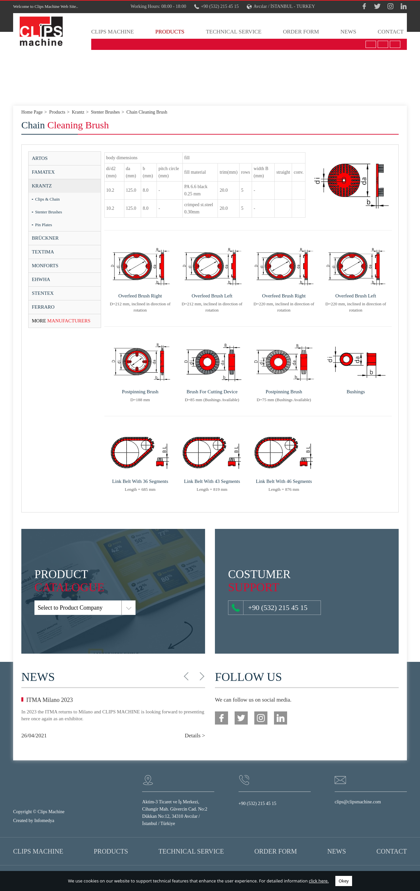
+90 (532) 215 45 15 (216, 6)
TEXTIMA (43, 251)
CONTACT (391, 32)
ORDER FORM (301, 32)
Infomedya (44, 820)
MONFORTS (45, 265)
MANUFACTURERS (61, 320)
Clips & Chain (47, 199)
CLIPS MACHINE (112, 32)
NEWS (348, 32)
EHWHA (41, 279)
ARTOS (40, 158)
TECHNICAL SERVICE (233, 32)
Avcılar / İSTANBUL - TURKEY (281, 6)
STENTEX (43, 293)
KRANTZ (42, 185)
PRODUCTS (169, 32)
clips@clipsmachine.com (358, 801)
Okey (344, 881)
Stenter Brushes (48, 211)
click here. (319, 881)
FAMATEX (43, 172)
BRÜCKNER (45, 238)
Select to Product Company (39, 607)
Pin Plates (43, 224)
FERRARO (43, 307)
